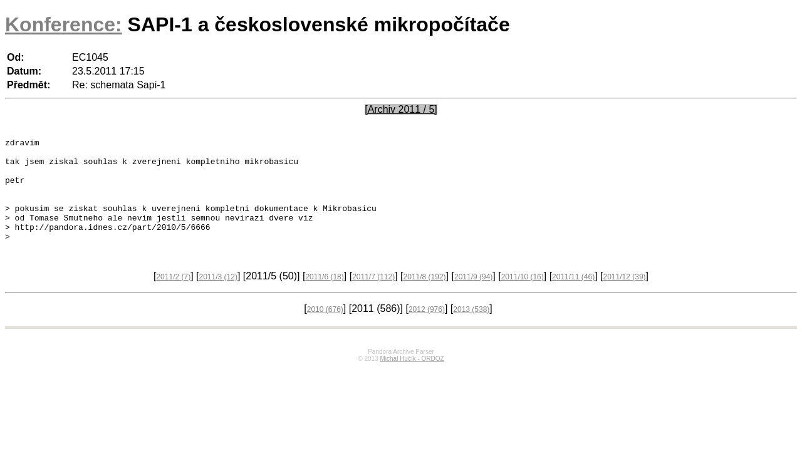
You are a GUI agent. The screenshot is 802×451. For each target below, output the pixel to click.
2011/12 (624, 299)
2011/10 (522, 299)
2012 (427, 332)
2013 (471, 332)
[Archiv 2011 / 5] (401, 109)
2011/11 (573, 299)
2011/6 (324, 299)
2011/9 (473, 299)
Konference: (63, 24)
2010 (325, 332)
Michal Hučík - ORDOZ (412, 381)
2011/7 (373, 299)
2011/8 (425, 299)
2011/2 (173, 299)
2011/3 (218, 299)
